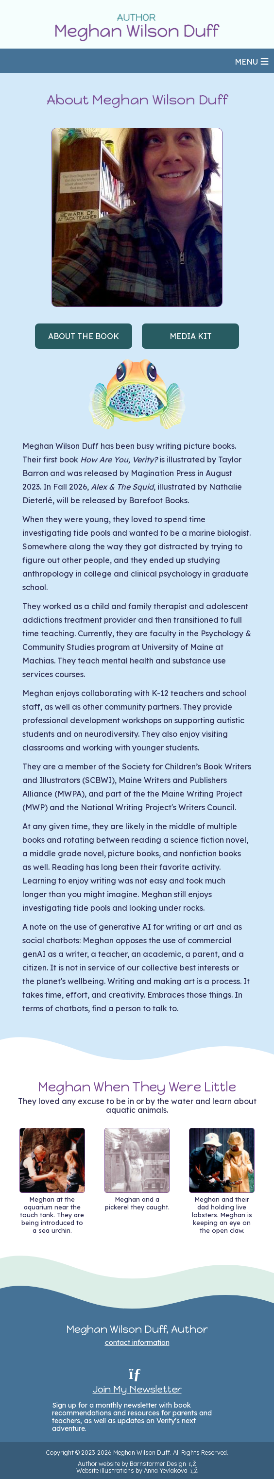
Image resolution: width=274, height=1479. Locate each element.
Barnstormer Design (163, 1463)
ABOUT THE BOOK (83, 336)
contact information (137, 1342)
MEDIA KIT (191, 336)
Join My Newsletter (137, 1389)
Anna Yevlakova (171, 1470)
